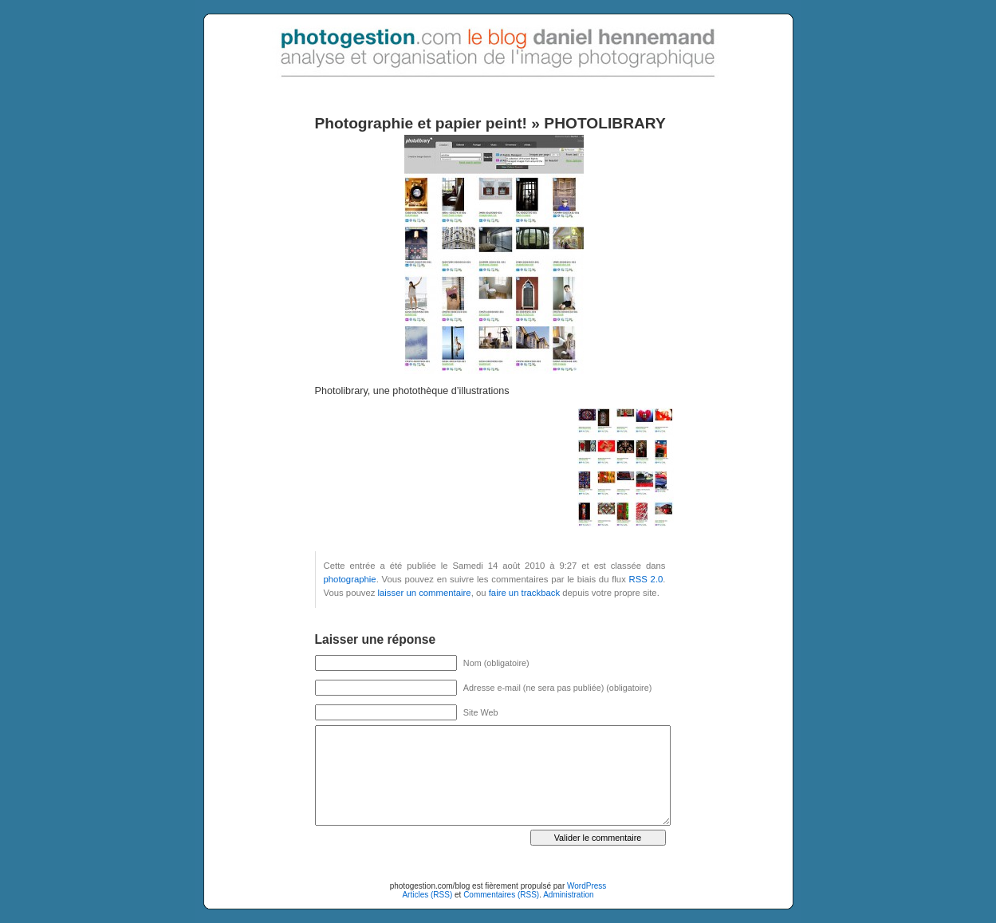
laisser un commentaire (424, 593)
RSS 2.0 (646, 579)
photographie (350, 579)
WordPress (586, 886)
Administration (568, 894)
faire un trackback (524, 593)
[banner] (498, 40)
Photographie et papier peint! (421, 123)
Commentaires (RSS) (501, 894)
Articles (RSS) (427, 894)
